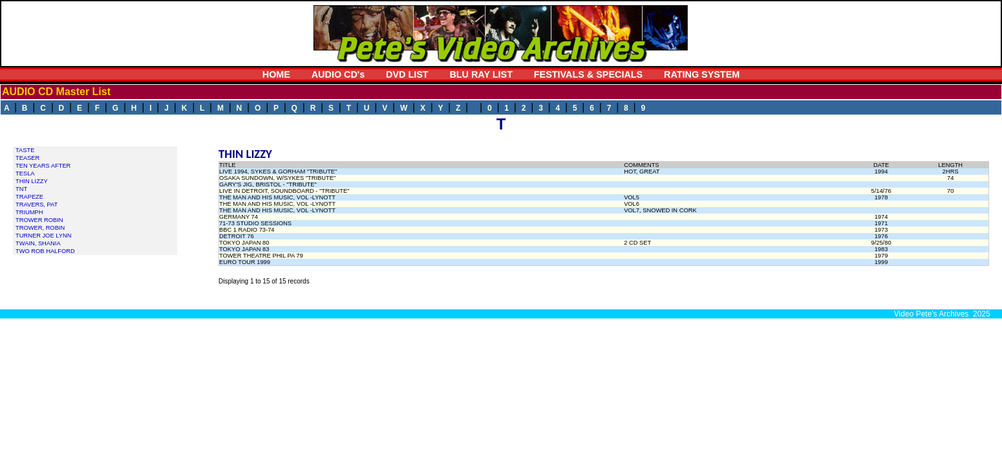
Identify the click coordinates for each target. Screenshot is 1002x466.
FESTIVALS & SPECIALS (588, 74)
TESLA (25, 173)
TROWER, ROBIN (40, 228)
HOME (276, 74)
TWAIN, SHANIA (38, 243)
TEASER (27, 158)
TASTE (25, 150)
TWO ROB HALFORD (45, 251)
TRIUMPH (29, 212)
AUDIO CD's (338, 74)
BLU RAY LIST (481, 74)
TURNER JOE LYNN (43, 235)
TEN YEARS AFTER (43, 165)
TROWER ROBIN (39, 220)
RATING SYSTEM (702, 74)
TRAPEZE (29, 197)
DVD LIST (407, 74)
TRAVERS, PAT (37, 204)
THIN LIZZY (32, 181)
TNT (21, 189)
